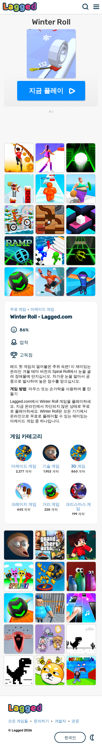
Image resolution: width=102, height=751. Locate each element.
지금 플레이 (46, 90)
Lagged (20, 7)
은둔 (75, 721)
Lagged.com (26, 708)
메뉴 (96, 7)
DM (92, 737)
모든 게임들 (18, 721)
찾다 (85, 7)
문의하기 (41, 721)
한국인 (70, 737)
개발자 (60, 721)
